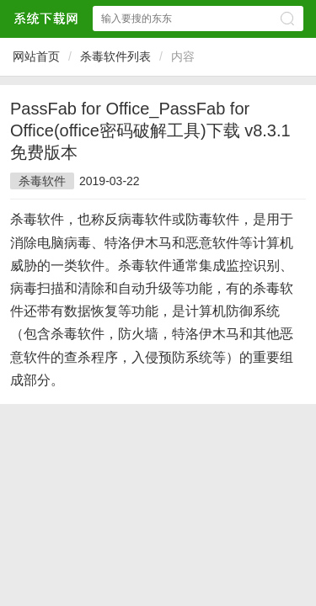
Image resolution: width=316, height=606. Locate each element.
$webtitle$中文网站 (45, 18)
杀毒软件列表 (115, 56)
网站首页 (36, 56)
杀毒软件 (42, 181)
